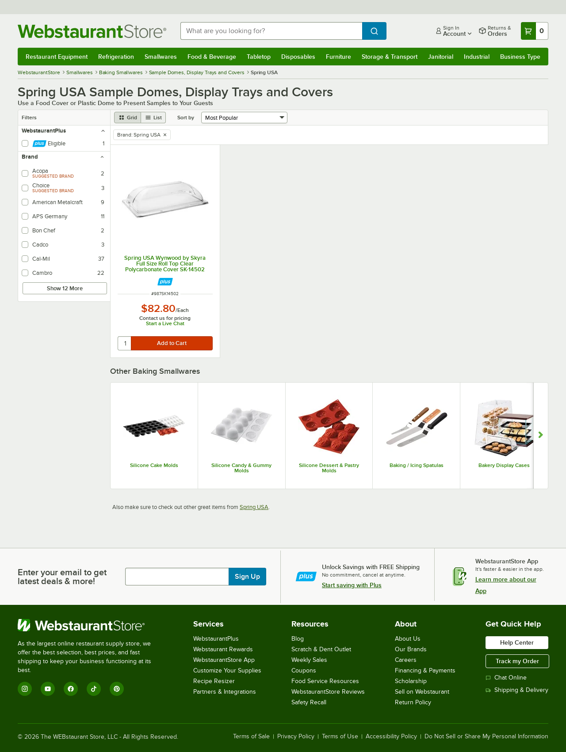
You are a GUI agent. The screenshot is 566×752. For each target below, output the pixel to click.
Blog (297, 638)
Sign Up (247, 577)
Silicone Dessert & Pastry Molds (329, 468)
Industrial (477, 56)
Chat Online (506, 677)
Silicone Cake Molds (154, 465)
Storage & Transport (389, 56)
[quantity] (125, 343)
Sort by (185, 117)
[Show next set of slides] (540, 436)
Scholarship (411, 681)
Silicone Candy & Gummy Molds (241, 468)
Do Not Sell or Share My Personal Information (486, 736)
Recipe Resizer (214, 681)
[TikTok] (94, 689)
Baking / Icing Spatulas (417, 465)
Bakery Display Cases (504, 465)
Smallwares (161, 56)
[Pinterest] (117, 689)
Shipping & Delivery (517, 690)
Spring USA (254, 507)
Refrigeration (116, 56)
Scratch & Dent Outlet (321, 649)
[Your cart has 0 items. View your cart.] (534, 31)
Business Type (520, 56)
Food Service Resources (325, 681)
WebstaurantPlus (216, 638)
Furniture (338, 56)
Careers (406, 660)
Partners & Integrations (224, 691)
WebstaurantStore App (224, 660)
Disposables (298, 56)
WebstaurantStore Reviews (328, 691)
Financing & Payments (425, 670)
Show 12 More (65, 288)
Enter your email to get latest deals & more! (62, 576)
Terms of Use (340, 736)
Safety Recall (308, 702)
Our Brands (411, 649)
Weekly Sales (309, 660)
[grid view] (127, 117)
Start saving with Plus (352, 585)
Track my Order (517, 661)
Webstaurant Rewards (223, 649)
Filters (29, 117)
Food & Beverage (211, 56)
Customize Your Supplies (227, 670)
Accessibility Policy (391, 736)
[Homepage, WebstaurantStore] (92, 31)
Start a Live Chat (165, 323)
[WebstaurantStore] (90, 625)
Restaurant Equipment (57, 56)
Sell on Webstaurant (422, 691)
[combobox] (271, 31)
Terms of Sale (251, 736)
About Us (408, 638)
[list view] (153, 117)
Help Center (517, 642)
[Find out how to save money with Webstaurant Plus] (165, 281)
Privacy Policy (295, 736)
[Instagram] (25, 689)
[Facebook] (71, 689)
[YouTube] (48, 689)
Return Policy (413, 702)
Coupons (303, 670)
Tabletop (259, 56)
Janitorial (440, 56)
